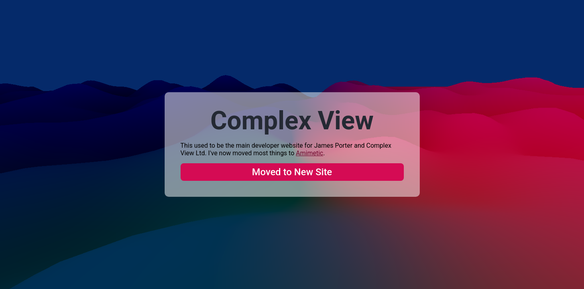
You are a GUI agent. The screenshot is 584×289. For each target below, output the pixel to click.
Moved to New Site (292, 172)
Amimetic (309, 153)
